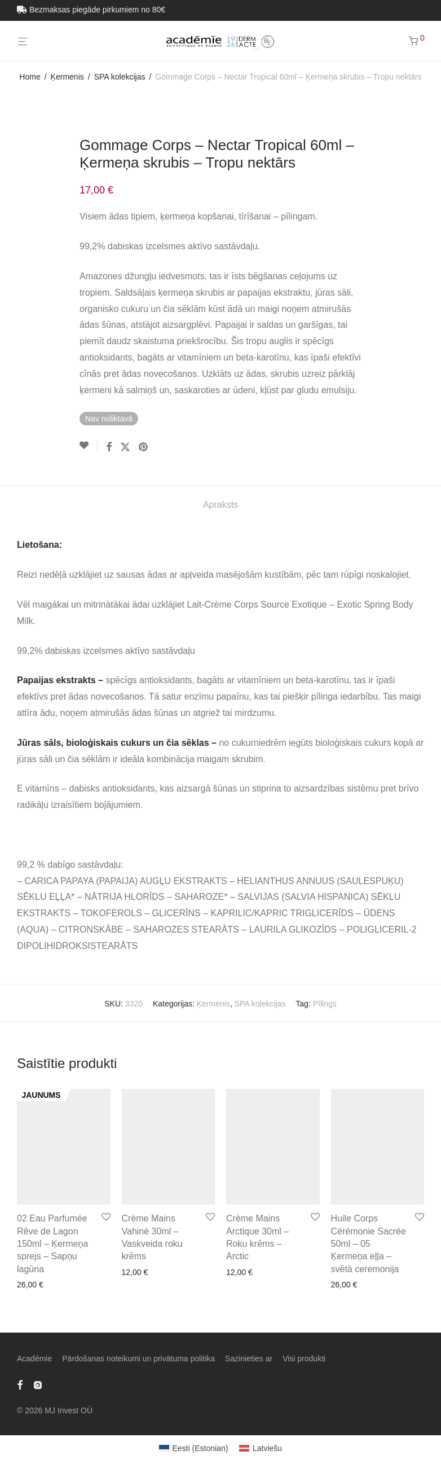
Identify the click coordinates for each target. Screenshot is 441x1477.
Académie (34, 1358)
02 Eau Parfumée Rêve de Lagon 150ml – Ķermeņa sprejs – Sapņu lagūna (52, 1244)
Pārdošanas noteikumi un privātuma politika (138, 1358)
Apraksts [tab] (220, 504)
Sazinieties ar (248, 1358)
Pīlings (325, 1003)
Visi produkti (304, 1358)
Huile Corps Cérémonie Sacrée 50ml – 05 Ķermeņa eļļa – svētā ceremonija (368, 1244)
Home (29, 76)
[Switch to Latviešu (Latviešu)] (260, 1448)
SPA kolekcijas (119, 76)
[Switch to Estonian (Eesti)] (193, 1448)
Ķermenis (67, 76)
